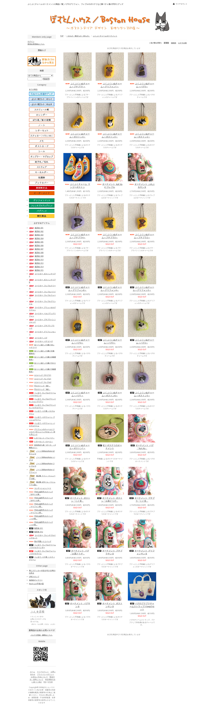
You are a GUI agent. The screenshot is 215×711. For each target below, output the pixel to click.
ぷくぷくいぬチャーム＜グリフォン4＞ (110, 288)
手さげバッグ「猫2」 (39, 389)
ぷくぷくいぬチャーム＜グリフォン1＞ (110, 85)
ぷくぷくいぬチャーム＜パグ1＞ (77, 394)
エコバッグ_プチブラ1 (40, 375)
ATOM (50, 682)
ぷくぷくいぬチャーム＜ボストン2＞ (142, 135)
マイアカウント (181, 4)
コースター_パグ (38, 338)
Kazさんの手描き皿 (36, 583)
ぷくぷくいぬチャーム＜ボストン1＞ (77, 447)
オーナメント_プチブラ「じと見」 (142, 499)
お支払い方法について (39, 677)
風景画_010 (36, 259)
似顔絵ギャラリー (36, 580)
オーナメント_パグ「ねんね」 (142, 447)
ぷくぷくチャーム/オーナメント (105, 36)
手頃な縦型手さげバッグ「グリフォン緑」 (41, 511)
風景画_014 (36, 266)
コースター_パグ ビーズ (41, 341)
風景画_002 (36, 231)
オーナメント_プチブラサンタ (109, 552)
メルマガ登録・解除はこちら (41, 635)
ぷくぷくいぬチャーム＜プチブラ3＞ (110, 236)
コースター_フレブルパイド (42, 292)
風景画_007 (36, 249)
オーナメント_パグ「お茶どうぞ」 (77, 552)
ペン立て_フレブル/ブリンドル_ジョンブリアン (42, 400)
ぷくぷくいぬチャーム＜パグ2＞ (142, 341)
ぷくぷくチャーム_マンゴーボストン (77, 185)
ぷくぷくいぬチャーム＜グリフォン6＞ (77, 288)
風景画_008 (36, 252)
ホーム (32, 672)
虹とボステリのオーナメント (110, 447)
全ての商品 (33, 89)
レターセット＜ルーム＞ (41, 441)
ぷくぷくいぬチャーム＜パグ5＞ (142, 85)
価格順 (173, 43)
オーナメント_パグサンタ (77, 605)
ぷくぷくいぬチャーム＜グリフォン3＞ (142, 288)
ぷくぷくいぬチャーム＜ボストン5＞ (142, 394)
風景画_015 (36, 270)
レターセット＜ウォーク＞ (42, 438)
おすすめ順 (182, 43)
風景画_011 (36, 528)
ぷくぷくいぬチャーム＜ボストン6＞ (110, 394)
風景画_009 (36, 256)
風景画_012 (36, 532)
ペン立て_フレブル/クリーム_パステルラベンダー (42, 546)
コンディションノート (40, 488)
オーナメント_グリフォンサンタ (142, 552)
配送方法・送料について (42, 678)
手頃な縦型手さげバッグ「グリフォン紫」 (41, 505)
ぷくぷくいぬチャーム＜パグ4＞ (77, 341)
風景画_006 (36, 245)
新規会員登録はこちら (36, 44)
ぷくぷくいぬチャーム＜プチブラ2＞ (142, 236)
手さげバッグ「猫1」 (39, 386)
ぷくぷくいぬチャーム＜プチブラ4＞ (77, 236)
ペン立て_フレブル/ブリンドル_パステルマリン (42, 406)
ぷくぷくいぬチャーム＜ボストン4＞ (77, 135)
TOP (62, 36)
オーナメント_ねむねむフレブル (109, 185)
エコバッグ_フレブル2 (40, 382)
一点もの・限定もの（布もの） (78, 36)
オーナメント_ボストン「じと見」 (77, 499)
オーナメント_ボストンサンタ (109, 605)
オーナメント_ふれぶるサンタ (142, 185)
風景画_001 (36, 228)
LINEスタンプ (34, 576)
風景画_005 (36, 242)
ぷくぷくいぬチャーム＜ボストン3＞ (110, 135)
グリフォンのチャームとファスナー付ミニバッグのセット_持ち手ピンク (42, 432)
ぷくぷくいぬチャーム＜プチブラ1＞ (77, 85)
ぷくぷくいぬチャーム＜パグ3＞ (110, 341)
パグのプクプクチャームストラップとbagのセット (142, 606)
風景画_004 (36, 238)
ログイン (31, 41)
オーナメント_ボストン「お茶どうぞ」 (109, 499)
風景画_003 (36, 235)
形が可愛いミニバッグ (40, 541)
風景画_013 (36, 263)
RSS (45, 682)
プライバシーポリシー (45, 674)
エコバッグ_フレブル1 (40, 379)
